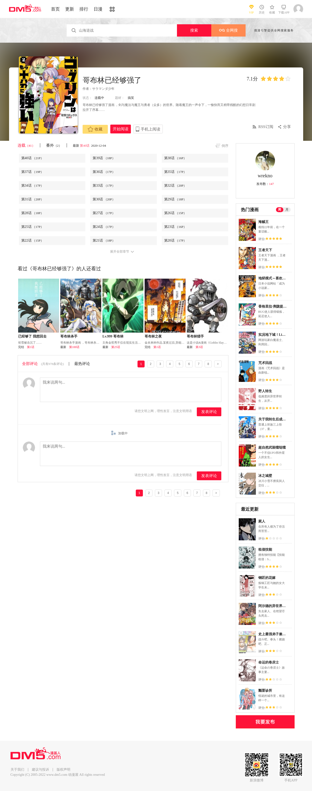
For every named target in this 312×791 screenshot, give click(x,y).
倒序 (225, 146)
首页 (55, 9)
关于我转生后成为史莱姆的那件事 (284, 419)
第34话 (32, 185)
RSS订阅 (265, 127)
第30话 (104, 199)
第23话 (175, 227)
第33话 (104, 185)
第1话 (30, 347)
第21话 (104, 240)
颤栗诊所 (265, 690)
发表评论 (209, 412)
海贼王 (263, 222)
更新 (69, 9)
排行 (83, 9)
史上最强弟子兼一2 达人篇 (278, 634)
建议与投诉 (40, 769)
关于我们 (17, 769)
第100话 (74, 347)
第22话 (32, 240)
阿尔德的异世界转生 (273, 606)
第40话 (85, 145)
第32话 (175, 185)
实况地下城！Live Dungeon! (279, 335)
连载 (26, 145)
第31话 (32, 199)
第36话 (104, 172)
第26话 (175, 213)
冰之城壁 (265, 476)
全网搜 (228, 30)
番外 (54, 145)
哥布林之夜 (153, 336)
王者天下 (265, 250)
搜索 (194, 30)
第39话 (104, 158)
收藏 (95, 129)
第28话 (32, 213)
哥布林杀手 (68, 336)
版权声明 (63, 769)
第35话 (175, 172)
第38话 (175, 158)
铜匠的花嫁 (266, 578)
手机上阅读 (150, 129)
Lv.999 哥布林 (113, 336)
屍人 (261, 521)
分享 (287, 127)
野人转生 (265, 391)
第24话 (104, 227)
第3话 (199, 347)
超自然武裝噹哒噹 (272, 447)
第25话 (32, 227)
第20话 (175, 240)
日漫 (98, 9)
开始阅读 (120, 129)
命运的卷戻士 (268, 662)
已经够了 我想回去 (32, 336)
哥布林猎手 (195, 336)
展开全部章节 (119, 251)
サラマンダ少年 (103, 89)
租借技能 (265, 549)
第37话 (32, 172)
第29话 (175, 199)
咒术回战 (265, 363)
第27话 (104, 213)
